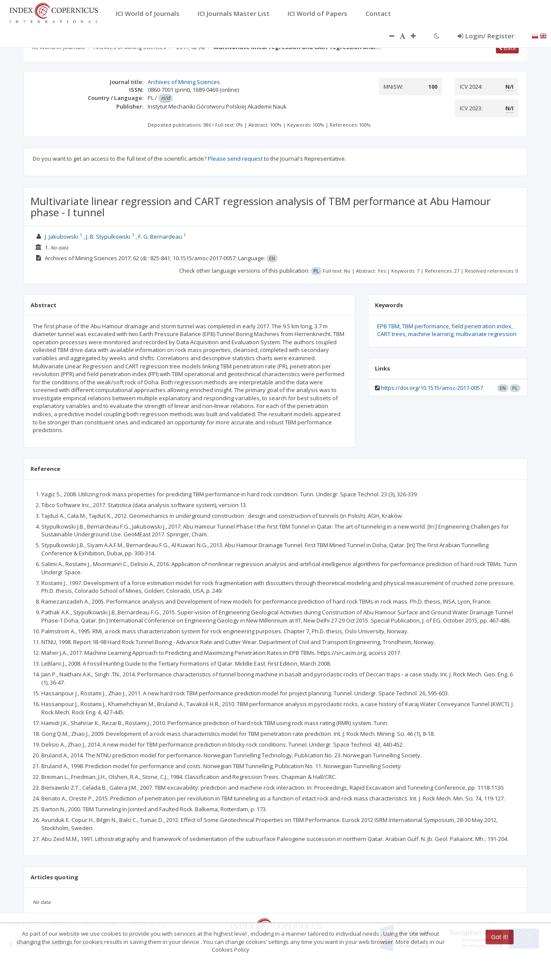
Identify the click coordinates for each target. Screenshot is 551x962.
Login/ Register (486, 35)
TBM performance (425, 326)
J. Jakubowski (61, 236)
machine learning (430, 334)
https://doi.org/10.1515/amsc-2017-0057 (432, 388)
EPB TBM (388, 326)
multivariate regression (486, 334)
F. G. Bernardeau (160, 236)
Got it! (499, 937)
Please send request (235, 158)
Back (507, 48)
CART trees (391, 334)
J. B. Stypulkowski (108, 236)
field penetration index (481, 326)
